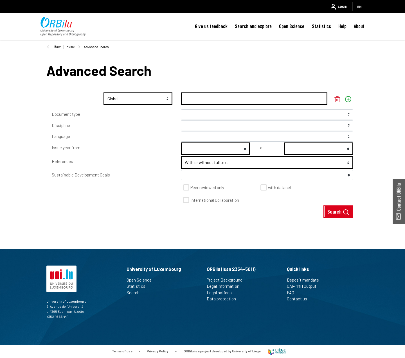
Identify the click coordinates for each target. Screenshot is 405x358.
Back (57, 46)
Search (338, 212)
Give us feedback (211, 26)
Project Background (227, 279)
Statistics (321, 26)
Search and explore (253, 26)
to (260, 147)
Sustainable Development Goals (81, 174)
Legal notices (222, 292)
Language (61, 136)
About (359, 26)
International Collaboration (214, 200)
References (62, 161)
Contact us (299, 298)
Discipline (61, 125)
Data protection (224, 298)
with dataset (280, 187)
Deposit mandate (305, 279)
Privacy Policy (157, 351)
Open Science (291, 26)
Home (70, 46)
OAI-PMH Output (304, 286)
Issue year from (66, 147)
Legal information (225, 286)
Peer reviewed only (207, 187)
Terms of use (122, 351)
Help (342, 26)
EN (359, 6)
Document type (66, 114)
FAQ (293, 292)
